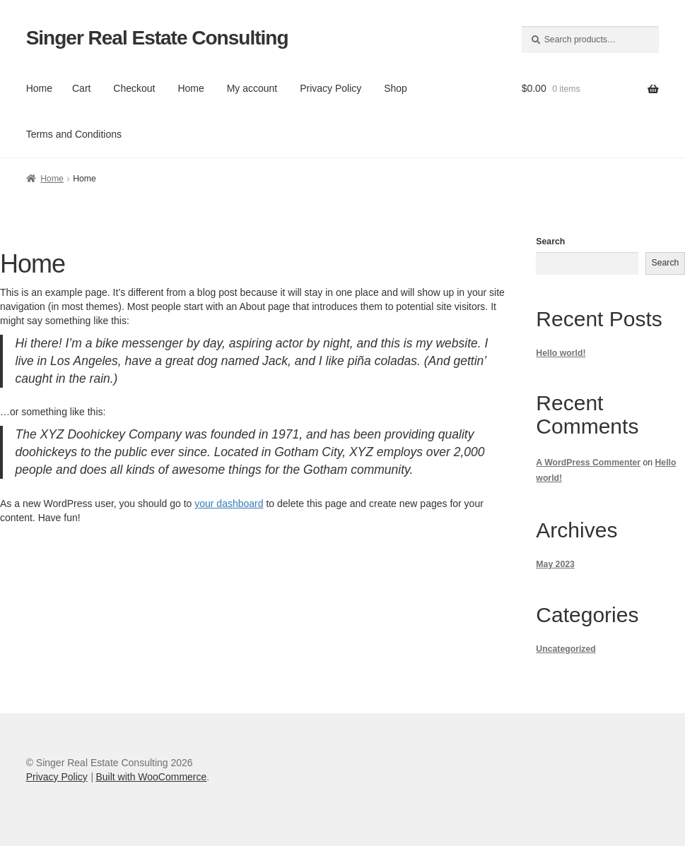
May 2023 (555, 564)
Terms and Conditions (74, 134)
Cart (81, 88)
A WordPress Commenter (588, 462)
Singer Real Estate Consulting (157, 38)
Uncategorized (565, 649)
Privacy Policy (330, 88)
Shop (395, 88)
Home (39, 88)
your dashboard (228, 503)
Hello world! (560, 353)
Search (550, 241)
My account (252, 88)
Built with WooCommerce (150, 776)
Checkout (134, 88)
